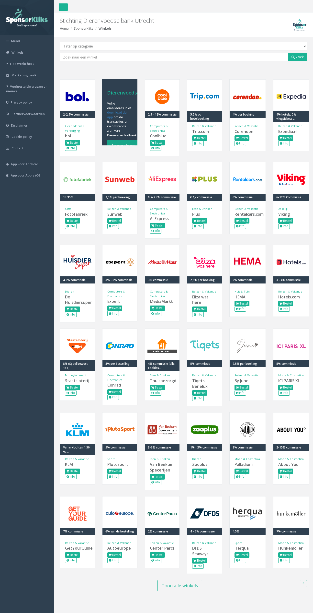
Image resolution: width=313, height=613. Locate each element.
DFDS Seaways (200, 550)
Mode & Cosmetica (291, 375)
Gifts (68, 209)
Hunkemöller (290, 548)
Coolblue (158, 136)
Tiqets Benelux (200, 383)
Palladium (244, 464)
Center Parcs (162, 548)
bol (68, 136)
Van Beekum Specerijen (161, 467)
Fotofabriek (76, 214)
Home (64, 28)
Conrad (114, 385)
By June (241, 380)
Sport (111, 459)
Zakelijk (283, 209)
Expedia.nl (287, 131)
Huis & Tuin (242, 291)
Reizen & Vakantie (204, 126)
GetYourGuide (77, 548)
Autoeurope (119, 548)
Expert (113, 301)
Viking (284, 214)
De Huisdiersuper (77, 299)
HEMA (240, 297)
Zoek (297, 57)
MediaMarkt (161, 301)
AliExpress (159, 218)
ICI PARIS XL (289, 380)
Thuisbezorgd (162, 380)
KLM (69, 464)
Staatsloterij (77, 380)
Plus (196, 214)
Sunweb (115, 214)
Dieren (69, 291)
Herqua (242, 548)
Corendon (244, 131)
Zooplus (199, 464)
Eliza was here (200, 299)
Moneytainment (75, 375)
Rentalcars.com (247, 214)
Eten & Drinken (202, 209)
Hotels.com (289, 297)
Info (71, 148)
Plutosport (117, 464)
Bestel (72, 143)
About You (288, 464)
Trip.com (200, 131)
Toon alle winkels (180, 586)
